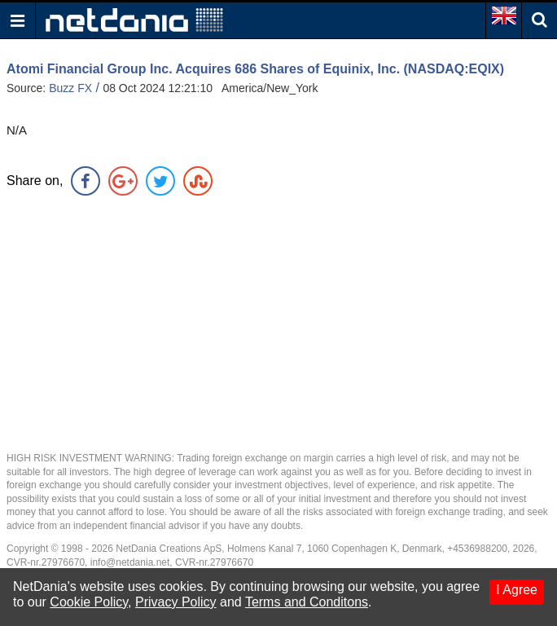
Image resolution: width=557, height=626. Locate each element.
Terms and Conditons (306, 602)
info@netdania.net (130, 562)
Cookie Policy (89, 602)
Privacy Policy (176, 602)
